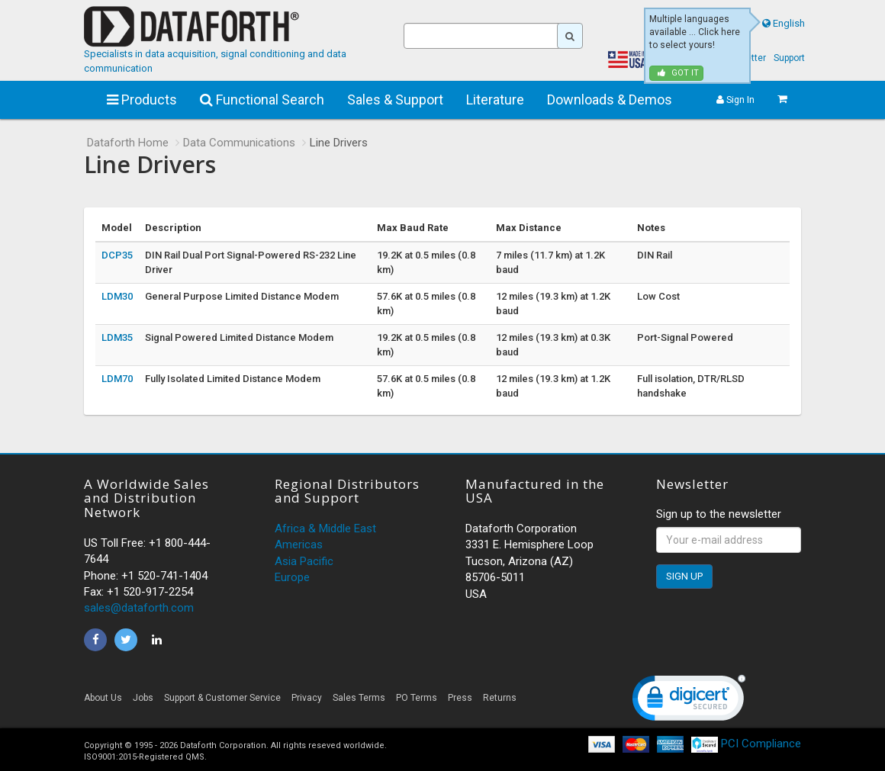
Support (789, 58)
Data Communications (239, 142)
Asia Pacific (304, 561)
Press (460, 697)
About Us (103, 697)
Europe (292, 577)
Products (142, 100)
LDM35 (117, 337)
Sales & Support (395, 100)
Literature (495, 100)
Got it (678, 73)
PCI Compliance (746, 743)
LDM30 (117, 296)
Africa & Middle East (325, 528)
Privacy (306, 697)
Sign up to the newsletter (718, 514)
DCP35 (117, 255)
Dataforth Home (128, 142)
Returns (500, 697)
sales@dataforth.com (139, 608)
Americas (299, 544)
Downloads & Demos (609, 100)
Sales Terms (359, 697)
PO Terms (416, 697)
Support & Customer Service (222, 697)
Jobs (143, 697)
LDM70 (117, 378)
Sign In (735, 99)
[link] (689, 701)
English (789, 23)
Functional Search (262, 100)
